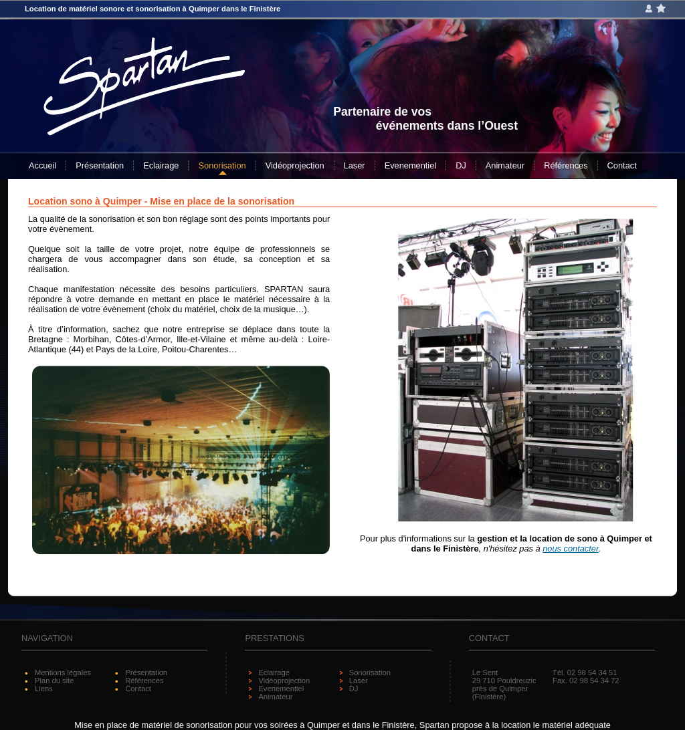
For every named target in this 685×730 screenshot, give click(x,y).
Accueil (42, 165)
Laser (354, 165)
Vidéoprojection (295, 165)
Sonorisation (222, 165)
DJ (461, 165)
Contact (622, 165)
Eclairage (161, 165)
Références (565, 165)
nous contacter (570, 548)
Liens (44, 689)
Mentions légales (63, 672)
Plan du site (54, 681)
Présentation (100, 165)
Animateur (505, 165)
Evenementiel (411, 165)
